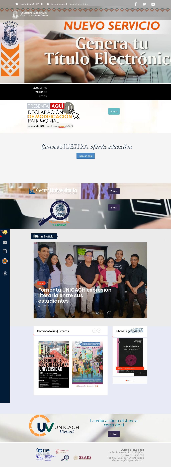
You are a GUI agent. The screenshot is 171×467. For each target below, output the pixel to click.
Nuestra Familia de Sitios (40, 92)
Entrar (114, 111)
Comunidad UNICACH (29, 4)
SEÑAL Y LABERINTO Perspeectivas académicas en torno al (129, 370)
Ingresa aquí (86, 155)
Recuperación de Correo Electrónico (67, 4)
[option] (95, 233)
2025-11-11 (45, 306)
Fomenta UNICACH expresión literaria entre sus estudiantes (75, 295)
